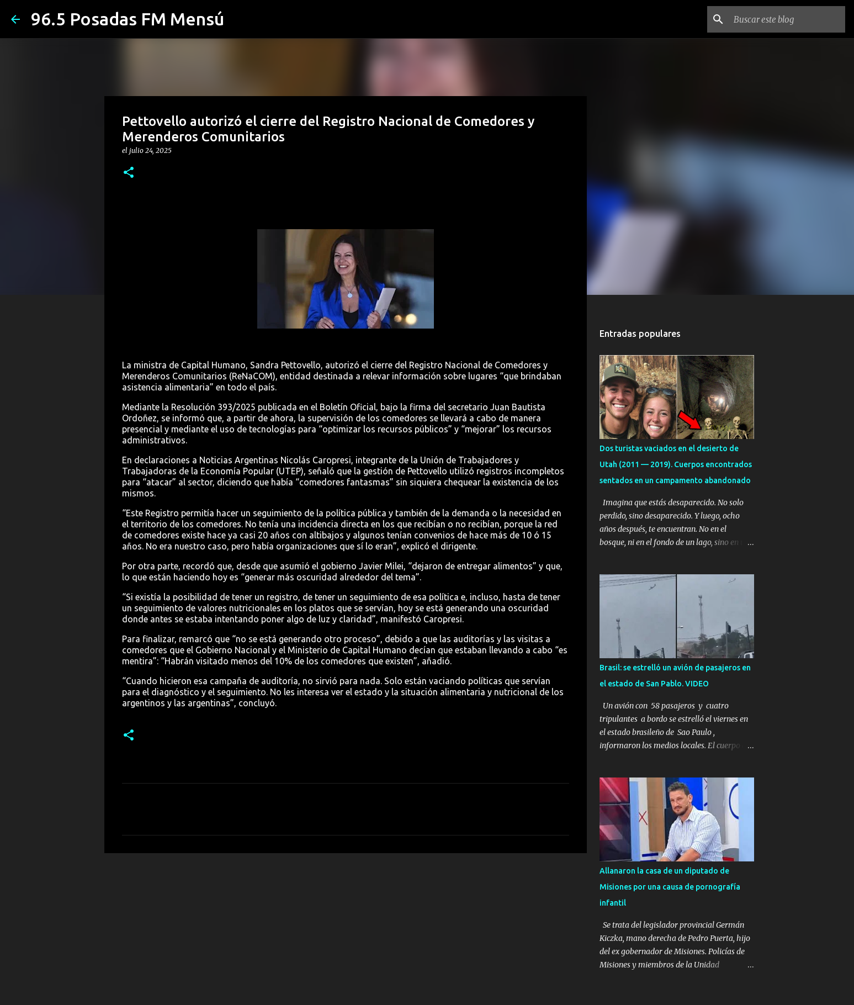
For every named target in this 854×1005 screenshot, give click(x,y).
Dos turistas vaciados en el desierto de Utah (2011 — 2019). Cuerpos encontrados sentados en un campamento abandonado (676, 464)
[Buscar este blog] (787, 19)
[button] (128, 173)
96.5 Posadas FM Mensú (127, 19)
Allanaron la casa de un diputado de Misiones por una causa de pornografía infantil (670, 886)
